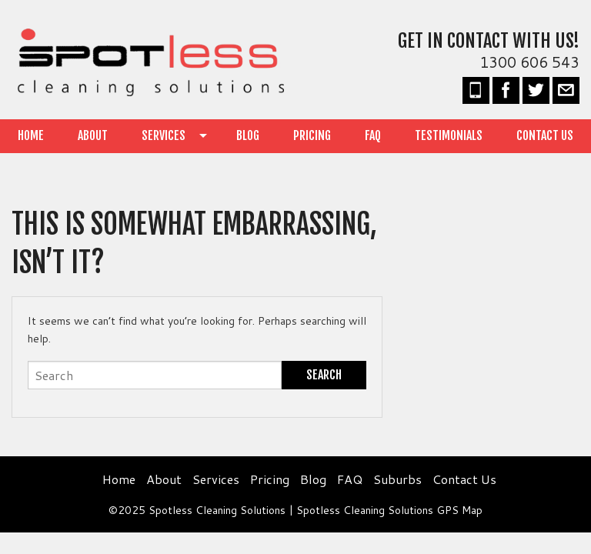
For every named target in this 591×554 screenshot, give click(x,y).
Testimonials (448, 135)
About (93, 135)
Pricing (312, 135)
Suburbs (397, 479)
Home (31, 135)
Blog (247, 135)
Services (163, 135)
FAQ (373, 135)
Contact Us (544, 135)
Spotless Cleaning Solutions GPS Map (389, 510)
